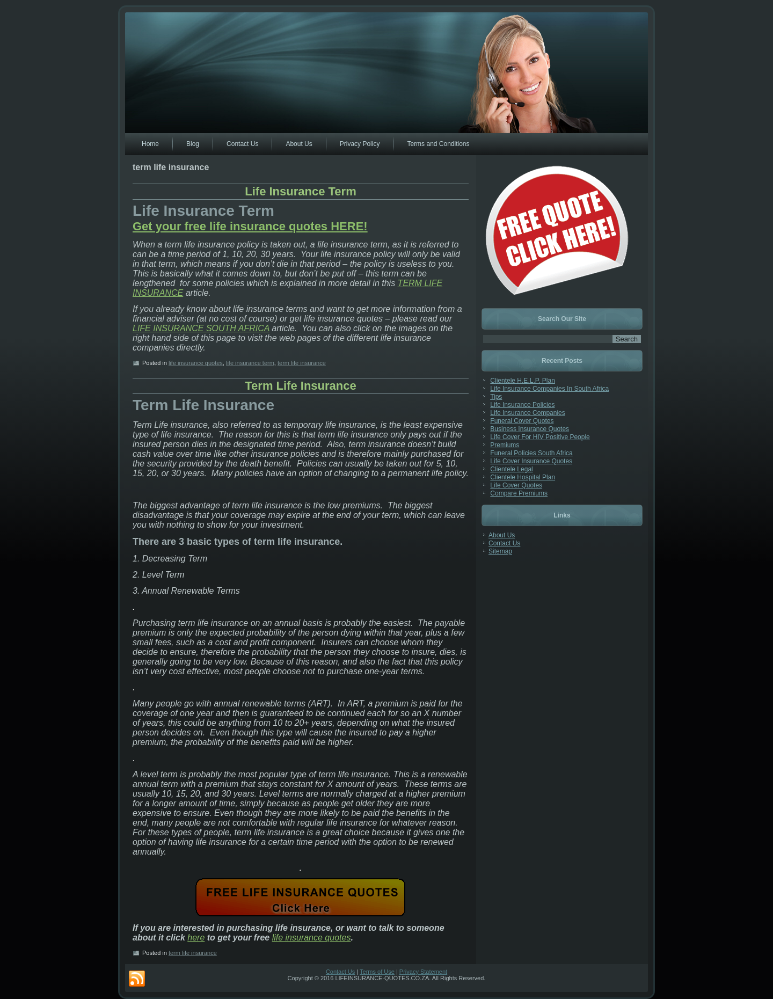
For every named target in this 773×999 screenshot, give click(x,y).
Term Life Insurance (300, 385)
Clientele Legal (511, 469)
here (196, 937)
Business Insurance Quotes (529, 429)
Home (150, 144)
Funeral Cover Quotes (521, 421)
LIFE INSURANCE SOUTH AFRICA (201, 328)
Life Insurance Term (300, 191)
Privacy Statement (423, 971)
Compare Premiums (519, 493)
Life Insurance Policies (522, 405)
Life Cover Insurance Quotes (531, 461)
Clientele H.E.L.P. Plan (522, 380)
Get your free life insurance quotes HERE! (250, 226)
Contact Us (242, 144)
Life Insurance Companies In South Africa (549, 388)
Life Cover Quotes (516, 485)
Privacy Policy (360, 144)
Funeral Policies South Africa (531, 453)
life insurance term (250, 363)
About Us (299, 144)
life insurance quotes (196, 363)
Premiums (504, 445)
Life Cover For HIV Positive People (539, 437)
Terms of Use (377, 971)
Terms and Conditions (438, 144)
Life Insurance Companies (527, 413)
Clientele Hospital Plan (522, 477)
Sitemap (500, 551)
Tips (496, 396)
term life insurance (302, 363)
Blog (192, 144)
